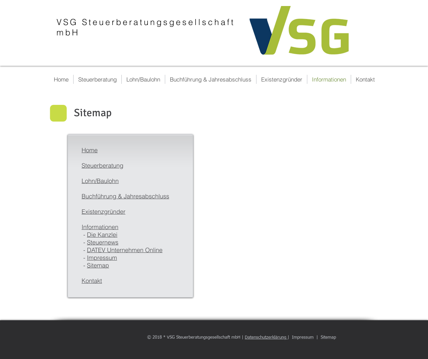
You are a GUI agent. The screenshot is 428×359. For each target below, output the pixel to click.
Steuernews (102, 242)
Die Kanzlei (102, 234)
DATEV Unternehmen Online (125, 250)
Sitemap (98, 265)
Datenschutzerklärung (266, 337)
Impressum (102, 257)
